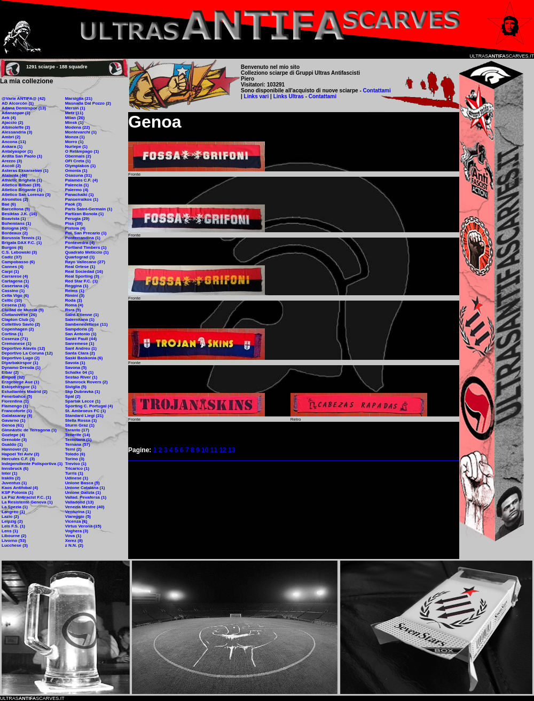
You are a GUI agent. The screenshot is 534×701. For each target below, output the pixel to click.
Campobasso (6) (18, 261)
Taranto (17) (77, 430)
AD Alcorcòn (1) (18, 103)
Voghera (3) (76, 531)
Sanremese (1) (80, 343)
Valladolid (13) (79, 502)
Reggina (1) (77, 285)
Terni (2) (73, 449)
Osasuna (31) (78, 175)
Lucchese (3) (15, 545)
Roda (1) (73, 300)
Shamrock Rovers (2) (86, 382)
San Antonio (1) (81, 334)
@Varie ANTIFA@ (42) (23, 98)
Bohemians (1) (16, 223)
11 (213, 450)
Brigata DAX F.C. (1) (22, 242)
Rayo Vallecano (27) (85, 261)
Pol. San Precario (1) (86, 233)
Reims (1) (74, 290)
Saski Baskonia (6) (84, 358)
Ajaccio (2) (12, 122)
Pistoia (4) (75, 228)
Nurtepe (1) (76, 146)
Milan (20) (75, 117)
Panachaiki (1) (79, 194)
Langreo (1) (13, 511)
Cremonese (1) (17, 343)
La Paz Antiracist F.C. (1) (26, 497)
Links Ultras (288, 96)
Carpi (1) (10, 271)
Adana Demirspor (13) (24, 108)
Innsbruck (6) (15, 468)
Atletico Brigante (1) (22, 189)
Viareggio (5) (78, 516)
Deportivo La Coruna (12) (27, 353)
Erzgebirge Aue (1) (20, 382)
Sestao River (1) (81, 377)
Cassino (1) (13, 290)
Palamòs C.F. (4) (81, 180)
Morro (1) (74, 141)
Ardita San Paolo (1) (22, 156)
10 (204, 450)
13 (231, 450)
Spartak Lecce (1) (82, 401)
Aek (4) (9, 117)
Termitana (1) (78, 439)
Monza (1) (75, 137)
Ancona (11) (14, 141)
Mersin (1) (75, 108)
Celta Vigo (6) (15, 295)
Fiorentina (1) (15, 401)
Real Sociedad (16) (84, 271)
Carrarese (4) (15, 276)
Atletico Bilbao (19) (21, 185)
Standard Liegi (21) (84, 415)
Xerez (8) (74, 540)
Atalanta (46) (14, 175)
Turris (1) (74, 473)
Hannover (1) (15, 449)
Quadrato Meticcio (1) (87, 252)
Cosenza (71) (15, 338)
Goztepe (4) (13, 434)
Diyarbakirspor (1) (20, 362)
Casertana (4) (15, 285)
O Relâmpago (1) (82, 151)
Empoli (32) (13, 377)
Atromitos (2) (15, 199)
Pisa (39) (74, 223)
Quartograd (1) (80, 257)
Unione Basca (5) (82, 483)
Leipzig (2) (12, 521)
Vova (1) (73, 535)
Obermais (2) (78, 156)
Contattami (377, 90)
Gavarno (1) (13, 420)
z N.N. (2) (74, 545)
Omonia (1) (76, 170)
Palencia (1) (77, 185)
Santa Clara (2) (80, 353)
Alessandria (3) (17, 132)
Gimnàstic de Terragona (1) (29, 430)
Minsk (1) (74, 122)
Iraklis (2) (11, 478)
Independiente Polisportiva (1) (32, 463)
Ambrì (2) (11, 137)
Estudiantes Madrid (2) (25, 391)
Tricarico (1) (77, 468)
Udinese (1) (76, 478)
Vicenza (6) (76, 521)
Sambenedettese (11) (86, 324)
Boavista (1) (14, 218)
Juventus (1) (14, 483)
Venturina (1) (78, 511)
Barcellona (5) (16, 209)
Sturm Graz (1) (80, 425)
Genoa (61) (12, 425)
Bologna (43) (14, 228)
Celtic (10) (12, 300)
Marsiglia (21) (78, 98)
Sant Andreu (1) (81, 348)
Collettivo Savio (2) (21, 324)
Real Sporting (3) (82, 276)
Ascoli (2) (11, 165)
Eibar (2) (10, 372)
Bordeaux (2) (15, 233)
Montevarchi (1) (81, 132)
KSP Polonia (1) (17, 492)
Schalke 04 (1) (79, 372)
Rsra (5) (73, 310)
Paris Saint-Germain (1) (88, 209)
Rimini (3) (74, 295)
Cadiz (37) (12, 257)
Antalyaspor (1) (17, 151)
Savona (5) (76, 367)
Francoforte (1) (17, 410)
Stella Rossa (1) (81, 420)
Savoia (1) (75, 362)
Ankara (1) (12, 146)
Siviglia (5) (76, 386)
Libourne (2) (14, 535)
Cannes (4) (12, 266)
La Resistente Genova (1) (27, 502)
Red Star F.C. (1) (81, 281)
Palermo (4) (77, 189)
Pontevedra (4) (80, 242)
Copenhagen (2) (18, 329)
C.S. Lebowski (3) (19, 252)
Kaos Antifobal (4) (20, 487)
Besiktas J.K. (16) (19, 213)
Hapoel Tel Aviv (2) (20, 454)
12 (222, 450)
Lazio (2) (10, 516)
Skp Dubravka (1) (82, 391)
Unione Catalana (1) (85, 487)
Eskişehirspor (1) (19, 386)
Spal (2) (73, 396)
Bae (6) (9, 204)
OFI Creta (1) (78, 161)
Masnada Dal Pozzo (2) (88, 103)
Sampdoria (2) (79, 329)
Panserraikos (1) (81, 199)
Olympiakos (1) (80, 165)
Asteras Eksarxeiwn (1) (25, 170)
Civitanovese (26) (19, 314)
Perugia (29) (77, 218)
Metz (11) (74, 113)
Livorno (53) (14, 540)
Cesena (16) (14, 305)
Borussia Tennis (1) (21, 237)
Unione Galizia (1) (83, 492)
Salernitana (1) (80, 319)
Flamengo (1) (15, 406)
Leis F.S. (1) (13, 526)
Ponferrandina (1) (82, 237)
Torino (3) (74, 458)
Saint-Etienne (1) (82, 314)
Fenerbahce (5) (17, 396)
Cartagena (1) (15, 281)
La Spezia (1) (15, 507)
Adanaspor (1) (16, 113)
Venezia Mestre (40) (85, 507)
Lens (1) (10, 531)
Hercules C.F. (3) (18, 458)
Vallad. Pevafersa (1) (85, 497)
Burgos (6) (12, 247)
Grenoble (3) (14, 439)
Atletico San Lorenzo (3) (26, 194)
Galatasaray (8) (17, 415)
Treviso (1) (76, 463)
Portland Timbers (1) (86, 247)
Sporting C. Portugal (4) (89, 406)
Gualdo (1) (12, 444)
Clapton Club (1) (18, 319)
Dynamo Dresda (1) (21, 367)
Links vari (257, 96)
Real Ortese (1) (80, 266)
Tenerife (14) (77, 434)
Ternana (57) (77, 444)
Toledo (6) (75, 454)
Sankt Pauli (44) (81, 338)
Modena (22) (77, 127)
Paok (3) (73, 204)
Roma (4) (74, 305)
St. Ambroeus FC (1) (85, 410)
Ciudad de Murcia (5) (23, 310)
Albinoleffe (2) (16, 127)
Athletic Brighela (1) (22, 180)
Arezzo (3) (12, 161)
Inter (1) (9, 473)
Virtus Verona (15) (83, 526)
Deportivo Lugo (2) (21, 358)
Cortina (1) (12, 334)
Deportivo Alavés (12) (23, 348)
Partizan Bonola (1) (84, 213)
